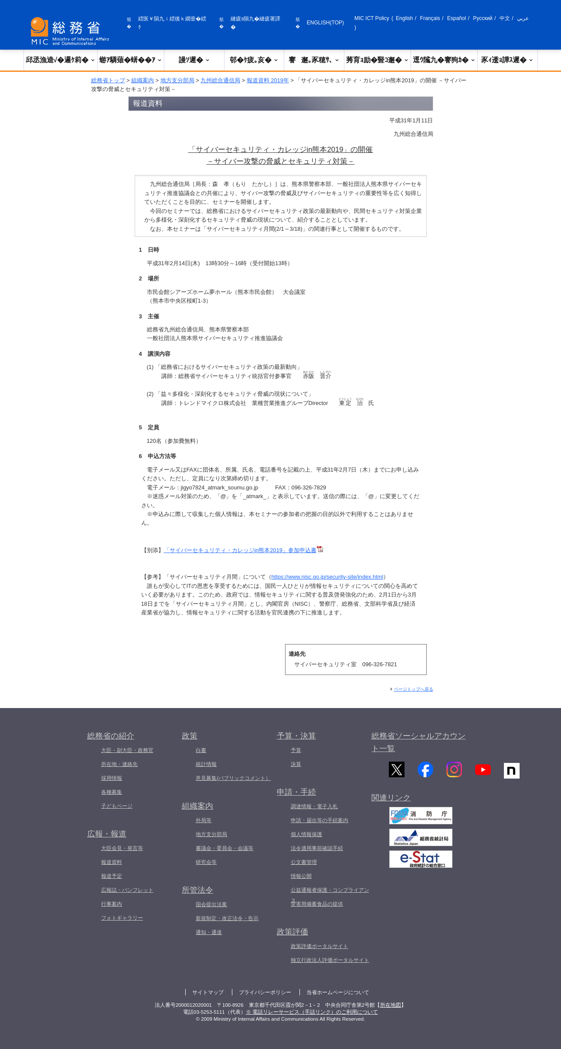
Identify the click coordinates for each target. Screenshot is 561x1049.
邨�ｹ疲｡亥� (254, 60)
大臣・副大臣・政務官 (127, 750)
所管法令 (197, 890)
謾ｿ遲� (194, 60)
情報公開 (301, 876)
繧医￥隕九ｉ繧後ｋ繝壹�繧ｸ (172, 23)
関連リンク (391, 803)
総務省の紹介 (110, 736)
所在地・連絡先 (119, 764)
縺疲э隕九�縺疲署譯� (255, 23)
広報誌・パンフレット (127, 890)
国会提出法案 (211, 904)
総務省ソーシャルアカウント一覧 (418, 742)
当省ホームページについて (337, 992)
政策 (189, 736)
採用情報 (111, 778)
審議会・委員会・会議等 (224, 848)
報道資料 (111, 862)
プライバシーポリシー (265, 992)
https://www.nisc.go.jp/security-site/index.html (328, 576)
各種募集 (111, 792)
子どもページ (117, 806)
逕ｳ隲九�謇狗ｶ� (444, 60)
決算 (296, 764)
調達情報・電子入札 (314, 806)
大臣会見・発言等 (122, 848)
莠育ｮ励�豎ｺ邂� (377, 60)
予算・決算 (296, 736)
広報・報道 (106, 834)
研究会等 (206, 862)
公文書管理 (304, 862)
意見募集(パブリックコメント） (233, 778)
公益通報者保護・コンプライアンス (330, 895)
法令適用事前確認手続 (317, 848)
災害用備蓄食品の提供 (317, 904)
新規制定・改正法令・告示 (227, 918)
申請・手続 (296, 792)
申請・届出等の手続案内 (319, 820)
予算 (296, 750)
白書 (201, 750)
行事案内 (111, 904)
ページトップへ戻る (413, 689)
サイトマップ (208, 992)
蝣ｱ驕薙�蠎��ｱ (130, 60)
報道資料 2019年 (268, 80)
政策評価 (292, 932)
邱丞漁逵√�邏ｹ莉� (61, 60)
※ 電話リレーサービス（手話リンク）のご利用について (312, 1012)
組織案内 (142, 80)
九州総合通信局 (220, 80)
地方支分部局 (177, 80)
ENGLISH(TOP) (325, 23)
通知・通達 (209, 932)
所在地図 (390, 1005)
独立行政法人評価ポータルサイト (330, 960)
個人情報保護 (306, 834)
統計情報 (206, 764)
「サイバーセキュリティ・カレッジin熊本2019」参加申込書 (243, 550)
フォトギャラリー (122, 918)
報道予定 (111, 876)
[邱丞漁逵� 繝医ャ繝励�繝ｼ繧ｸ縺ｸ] (72, 31)
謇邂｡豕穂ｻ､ (314, 60)
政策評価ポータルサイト (319, 946)
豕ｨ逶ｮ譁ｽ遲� (507, 60)
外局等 (203, 820)
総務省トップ (108, 80)
